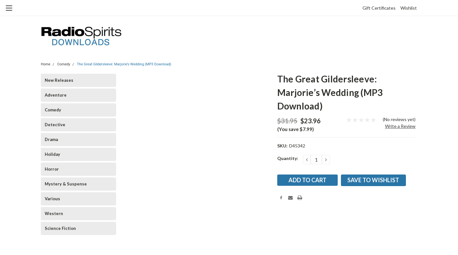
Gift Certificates (379, 8)
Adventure (56, 95)
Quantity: (287, 158)
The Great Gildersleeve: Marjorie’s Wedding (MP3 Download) (124, 64)
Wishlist (408, 8)
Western (54, 213)
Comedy (63, 64)
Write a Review (400, 126)
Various (52, 198)
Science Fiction (60, 228)
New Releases (59, 80)
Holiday (52, 154)
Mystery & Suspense (66, 183)
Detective (55, 124)
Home (45, 64)
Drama (51, 139)
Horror (52, 169)
